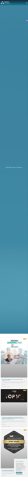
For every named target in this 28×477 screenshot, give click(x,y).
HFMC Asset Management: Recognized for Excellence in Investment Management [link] (14, 470)
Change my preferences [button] (19, 474)
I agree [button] (17, 472)
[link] (27, 21)
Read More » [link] (4, 384)
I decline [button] (21, 472)
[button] (26, 3)
